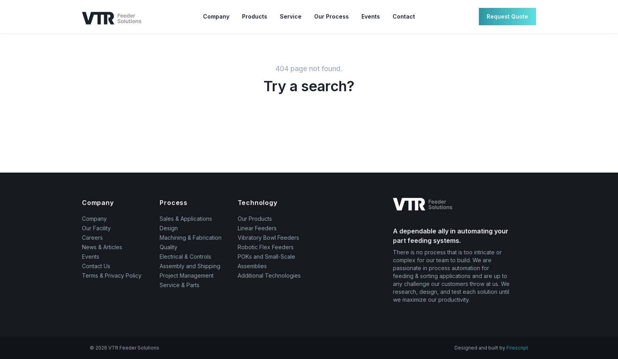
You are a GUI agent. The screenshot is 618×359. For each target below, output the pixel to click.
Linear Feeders (257, 228)
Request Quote (507, 16)
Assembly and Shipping (190, 266)
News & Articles (102, 247)
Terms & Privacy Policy (111, 275)
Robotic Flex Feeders (266, 247)
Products (254, 16)
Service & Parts (179, 285)
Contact (404, 16)
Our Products (255, 218)
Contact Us (96, 266)
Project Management (187, 275)
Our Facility (96, 228)
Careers (92, 237)
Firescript (517, 348)
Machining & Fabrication (191, 237)
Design (169, 228)
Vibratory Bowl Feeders (268, 237)
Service (291, 16)
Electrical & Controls (185, 256)
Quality (168, 247)
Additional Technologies (269, 275)
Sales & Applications (186, 218)
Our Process (331, 16)
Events (370, 16)
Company (216, 16)
